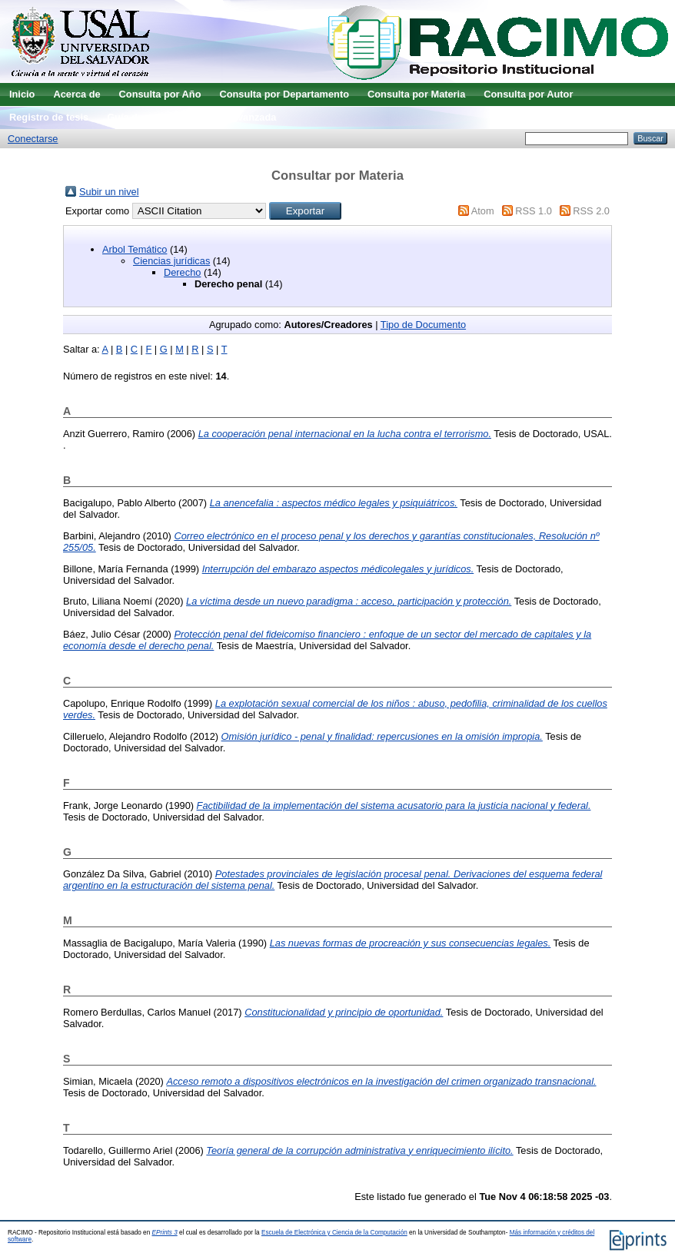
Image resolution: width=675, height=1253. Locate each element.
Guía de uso (135, 117)
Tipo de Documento (423, 324)
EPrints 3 (165, 1232)
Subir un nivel (109, 191)
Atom (482, 211)
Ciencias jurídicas (171, 261)
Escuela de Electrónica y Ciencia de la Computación (334, 1232)
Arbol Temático (134, 249)
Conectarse (33, 138)
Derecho (182, 272)
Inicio (22, 94)
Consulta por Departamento (284, 94)
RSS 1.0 (533, 211)
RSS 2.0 (591, 211)
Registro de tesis (48, 117)
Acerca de (76, 94)
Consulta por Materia (416, 94)
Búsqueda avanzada (228, 117)
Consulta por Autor (528, 94)
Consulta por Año (160, 94)
